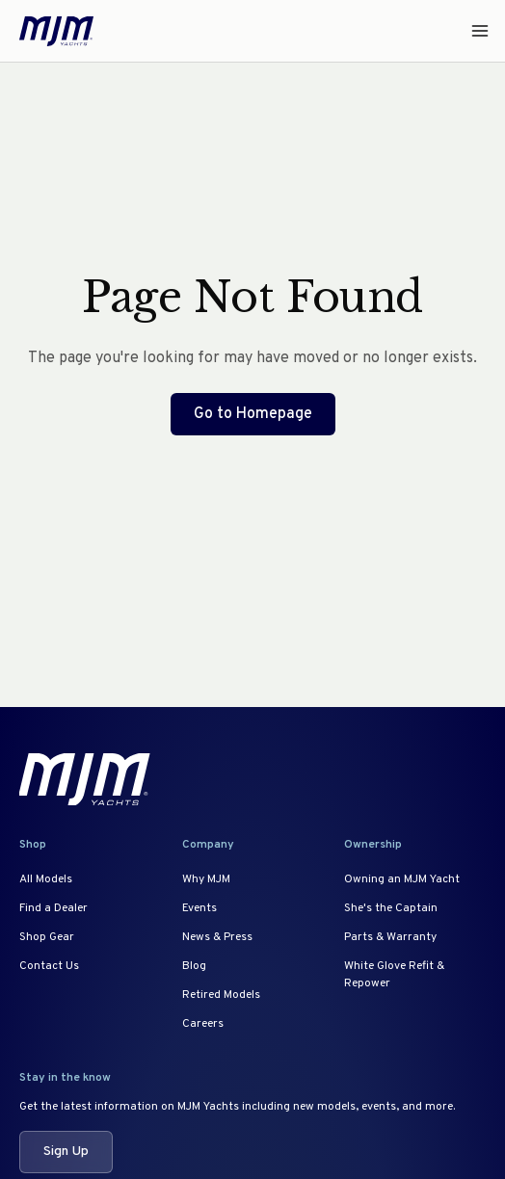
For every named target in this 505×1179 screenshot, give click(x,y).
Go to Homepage (253, 414)
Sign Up (66, 1151)
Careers (203, 1024)
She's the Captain (391, 908)
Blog (194, 966)
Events (199, 908)
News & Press (217, 937)
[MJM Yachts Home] (56, 31)
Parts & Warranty (390, 937)
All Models (45, 879)
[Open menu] (474, 31)
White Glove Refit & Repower (394, 974)
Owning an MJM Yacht (402, 879)
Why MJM (206, 879)
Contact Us (49, 966)
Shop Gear (46, 937)
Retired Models (221, 995)
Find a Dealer (53, 908)
